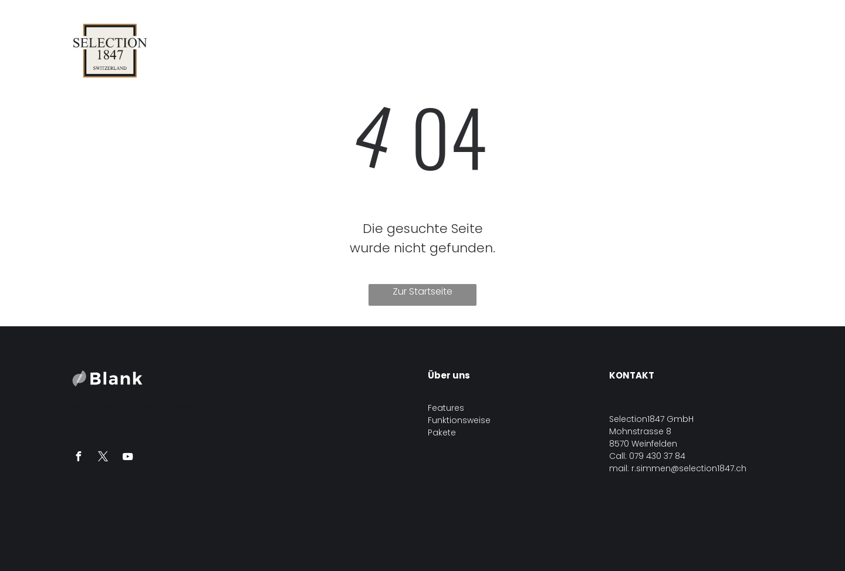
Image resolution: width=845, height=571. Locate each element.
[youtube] (127, 458)
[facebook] (78, 458)
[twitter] (102, 458)
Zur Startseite (422, 291)
